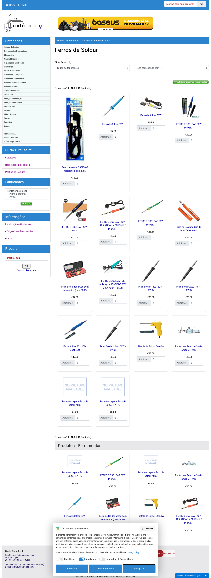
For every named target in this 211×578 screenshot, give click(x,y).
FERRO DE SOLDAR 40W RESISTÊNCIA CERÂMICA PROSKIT (113, 225)
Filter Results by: (63, 62)
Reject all (72, 568)
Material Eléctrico (11, 59)
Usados (7, 126)
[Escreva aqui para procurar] (181, 4)
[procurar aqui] (26, 258)
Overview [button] (147, 529)
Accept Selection (105, 568)
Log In (22, 5)
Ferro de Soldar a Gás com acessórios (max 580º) (113, 518)
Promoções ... (10, 134)
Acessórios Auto (11, 87)
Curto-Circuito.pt (103, 576)
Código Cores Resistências (19, 231)
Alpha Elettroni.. (26, 193)
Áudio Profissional (12, 71)
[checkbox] (65, 559)
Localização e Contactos (18, 224)
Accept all (139, 568)
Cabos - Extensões (12, 91)
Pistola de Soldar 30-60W (151, 346)
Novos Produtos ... (12, 138)
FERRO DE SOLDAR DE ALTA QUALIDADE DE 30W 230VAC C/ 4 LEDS (112, 284)
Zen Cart (130, 576)
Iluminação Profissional (14, 79)
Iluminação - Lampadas (14, 75)
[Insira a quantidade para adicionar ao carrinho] (82, 183)
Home (10, 5)
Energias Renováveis (13, 102)
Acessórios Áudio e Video (15, 83)
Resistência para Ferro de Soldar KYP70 (75, 474)
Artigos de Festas (11, 47)
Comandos (8, 95)
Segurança (8, 67)
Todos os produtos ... (13, 141)
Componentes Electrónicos (15, 51)
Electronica (9, 55)
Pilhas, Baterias (10, 114)
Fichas (7, 110)
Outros (8, 238)
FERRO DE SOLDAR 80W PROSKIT (112, 477)
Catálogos (10, 157)
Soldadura (86, 40)
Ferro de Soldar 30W (112, 124)
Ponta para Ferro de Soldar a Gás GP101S (189, 477)
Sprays (7, 118)
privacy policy (133, 552)
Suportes (8, 122)
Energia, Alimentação (13, 98)
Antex (26, 196)
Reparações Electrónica (14, 63)
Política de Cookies (15, 172)
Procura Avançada (26, 270)
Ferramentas (9, 106)
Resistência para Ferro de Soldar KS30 (151, 474)
